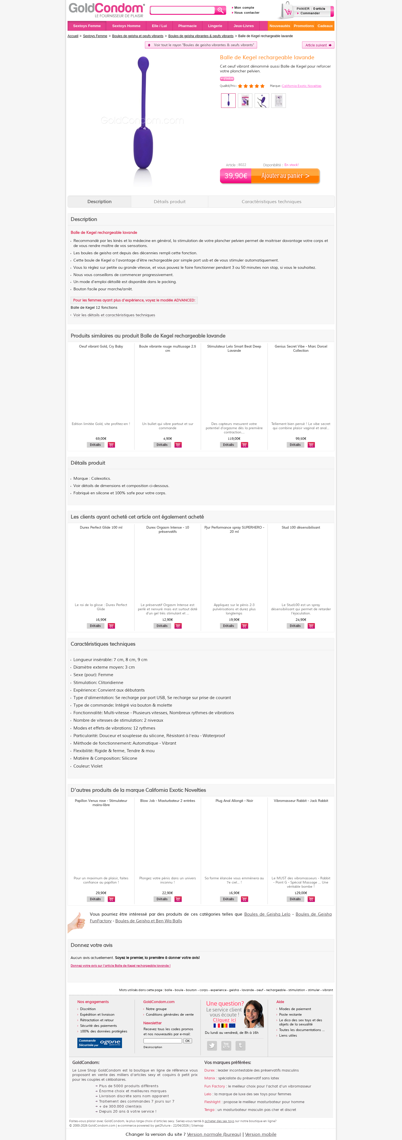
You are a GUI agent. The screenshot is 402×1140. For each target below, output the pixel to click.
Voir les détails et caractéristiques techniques (114, 315)
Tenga (209, 1110)
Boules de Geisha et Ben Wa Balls (148, 921)
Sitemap (197, 1125)
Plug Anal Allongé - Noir (234, 801)
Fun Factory (214, 1086)
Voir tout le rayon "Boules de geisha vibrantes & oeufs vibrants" (204, 45)
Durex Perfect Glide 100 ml (101, 528)
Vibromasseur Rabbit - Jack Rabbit (301, 801)
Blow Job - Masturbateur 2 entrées (167, 801)
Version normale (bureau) (214, 1134)
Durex (209, 1070)
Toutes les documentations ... (302, 1030)
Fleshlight (212, 1102)
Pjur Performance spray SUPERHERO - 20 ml (234, 530)
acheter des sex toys (219, 1121)
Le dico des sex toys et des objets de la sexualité (300, 1022)
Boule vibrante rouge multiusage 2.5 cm (167, 349)
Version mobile (260, 1134)
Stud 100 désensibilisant (301, 528)
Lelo (207, 1094)
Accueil (73, 36)
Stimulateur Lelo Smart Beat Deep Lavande (234, 349)
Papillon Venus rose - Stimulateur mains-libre (101, 803)
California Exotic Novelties (301, 86)
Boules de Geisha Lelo (267, 914)
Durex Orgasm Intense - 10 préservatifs (167, 530)
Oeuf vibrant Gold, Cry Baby (101, 347)
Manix (209, 1078)
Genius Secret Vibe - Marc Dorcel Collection (301, 349)
